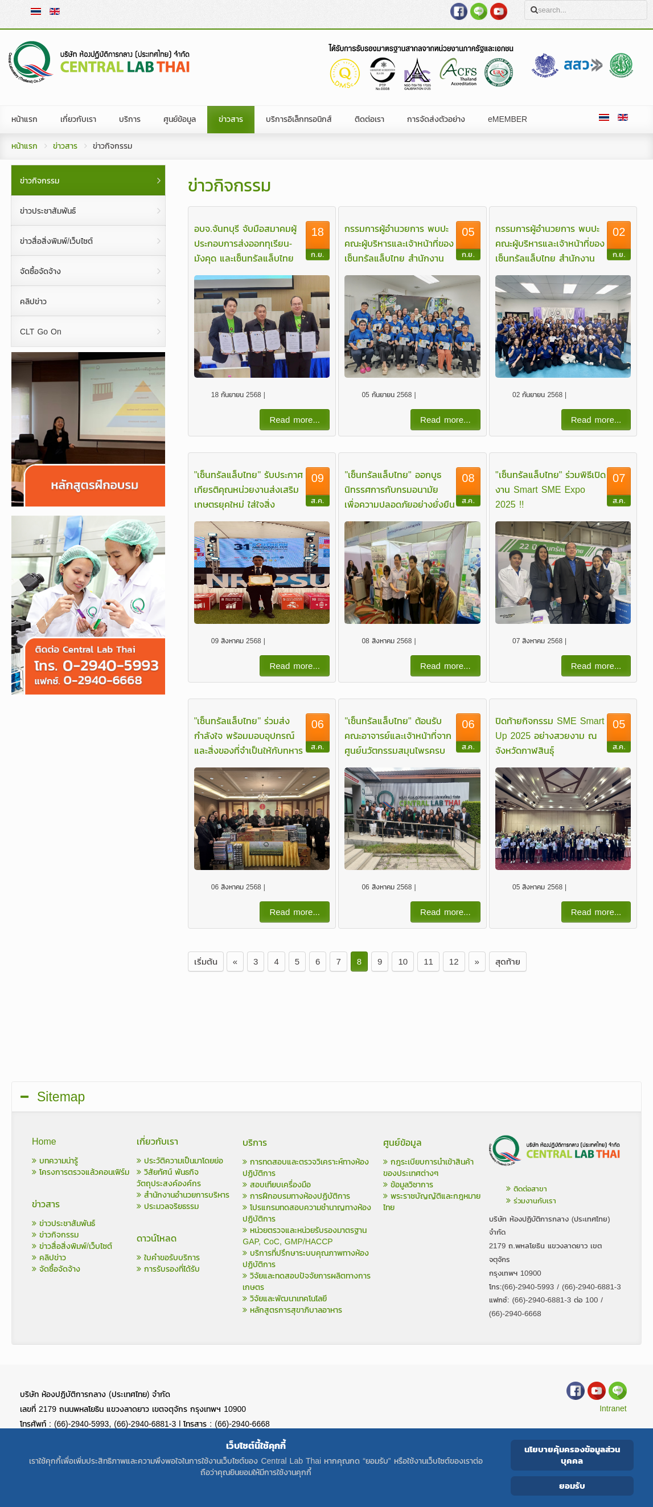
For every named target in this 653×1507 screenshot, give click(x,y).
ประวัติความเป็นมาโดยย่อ (180, 1161)
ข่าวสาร (65, 146)
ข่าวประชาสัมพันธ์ (63, 1224)
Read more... (294, 419)
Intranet (612, 1409)
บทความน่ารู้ (55, 1161)
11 (428, 961)
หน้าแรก (24, 146)
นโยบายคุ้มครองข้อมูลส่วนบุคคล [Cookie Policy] (572, 1455)
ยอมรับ (572, 1485)
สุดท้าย (507, 961)
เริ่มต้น (205, 961)
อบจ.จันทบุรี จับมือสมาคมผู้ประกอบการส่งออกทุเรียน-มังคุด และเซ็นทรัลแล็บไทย (245, 243)
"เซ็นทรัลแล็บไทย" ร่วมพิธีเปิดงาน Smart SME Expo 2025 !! (550, 489)
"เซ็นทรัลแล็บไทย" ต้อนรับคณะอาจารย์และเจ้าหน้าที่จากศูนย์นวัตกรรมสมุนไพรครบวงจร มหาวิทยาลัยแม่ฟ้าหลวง (397, 750)
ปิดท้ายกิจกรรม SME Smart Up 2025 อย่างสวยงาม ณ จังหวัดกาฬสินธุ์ (549, 735)
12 (454, 961)
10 (403, 961)
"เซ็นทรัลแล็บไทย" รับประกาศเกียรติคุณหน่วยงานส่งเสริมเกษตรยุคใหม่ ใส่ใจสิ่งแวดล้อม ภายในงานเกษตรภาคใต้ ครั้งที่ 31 (248, 504)
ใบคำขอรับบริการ (168, 1258)
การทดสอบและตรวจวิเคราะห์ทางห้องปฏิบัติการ (306, 1167)
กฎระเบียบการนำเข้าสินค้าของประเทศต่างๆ (428, 1167)
